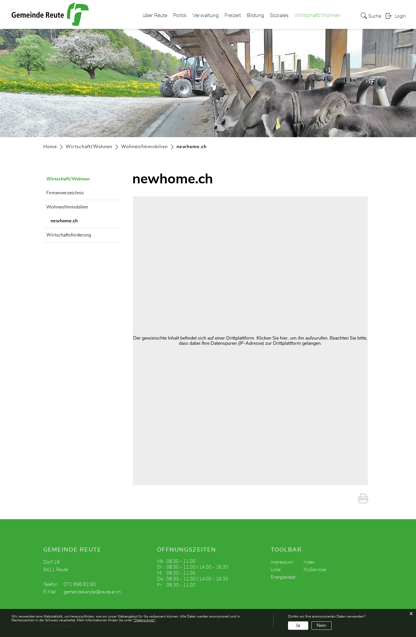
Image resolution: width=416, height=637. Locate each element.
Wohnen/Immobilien (67, 207)
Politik (180, 15)
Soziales (279, 15)
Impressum (282, 562)
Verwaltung (205, 15)
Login (400, 16)
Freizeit (232, 15)
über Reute (155, 15)
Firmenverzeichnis (65, 193)
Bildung (255, 15)
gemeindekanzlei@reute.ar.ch (92, 592)
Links (276, 569)
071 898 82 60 (80, 584)
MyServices (315, 569)
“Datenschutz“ (144, 620)
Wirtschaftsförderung (68, 235)
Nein (321, 625)
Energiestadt (283, 577)
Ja (298, 625)
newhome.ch (79, 220)
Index (309, 562)
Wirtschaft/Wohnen (317, 15)
